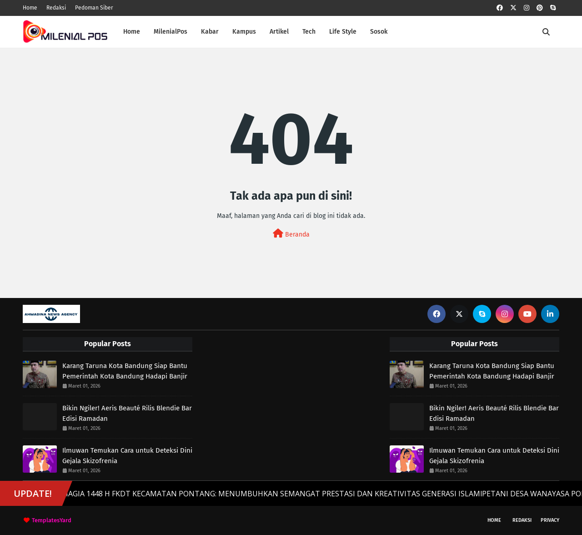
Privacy (550, 520)
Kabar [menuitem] (210, 31)
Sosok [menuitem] (378, 31)
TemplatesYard (51, 520)
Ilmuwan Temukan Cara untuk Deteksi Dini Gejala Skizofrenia (127, 455)
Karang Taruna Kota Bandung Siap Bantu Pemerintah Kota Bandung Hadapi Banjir (124, 371)
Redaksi (56, 8)
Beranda (291, 233)
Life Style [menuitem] (342, 31)
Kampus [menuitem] (244, 31)
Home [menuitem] (131, 31)
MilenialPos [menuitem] (170, 31)
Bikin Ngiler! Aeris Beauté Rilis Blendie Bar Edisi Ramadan (127, 413)
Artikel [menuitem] (279, 31)
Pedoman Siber (94, 8)
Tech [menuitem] (309, 31)
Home (30, 8)
